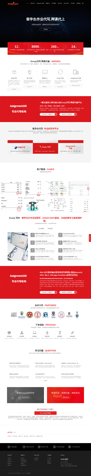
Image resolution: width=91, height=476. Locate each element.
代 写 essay (15, 436)
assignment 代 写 (39, 436)
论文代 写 (9, 436)
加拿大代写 (10, 461)
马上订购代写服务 (45, 413)
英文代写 (33, 3)
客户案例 (54, 3)
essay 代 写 (26, 436)
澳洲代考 (22, 463)
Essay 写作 (66, 3)
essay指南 (41, 228)
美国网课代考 (23, 459)
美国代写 (9, 459)
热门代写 (60, 3)
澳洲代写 (9, 465)
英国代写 (9, 463)
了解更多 (45, 29)
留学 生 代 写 (32, 436)
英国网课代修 (23, 465)
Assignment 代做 (40, 3)
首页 (28, 3)
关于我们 (73, 3)
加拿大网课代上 (24, 461)
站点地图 (28, 473)
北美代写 (9, 458)
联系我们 (79, 3)
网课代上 (48, 3)
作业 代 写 (20, 436)
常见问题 (50, 228)
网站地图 (49, 463)
